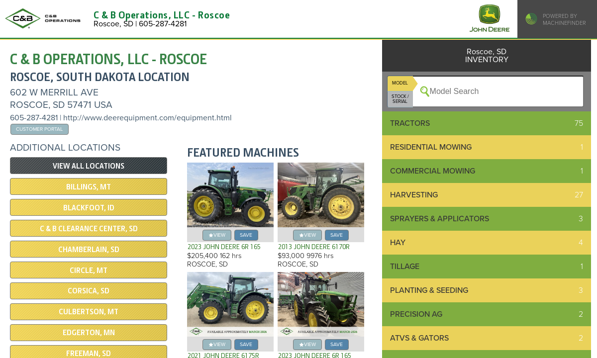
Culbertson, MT (88, 312)
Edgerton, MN (89, 333)
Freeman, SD (88, 354)
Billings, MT (88, 187)
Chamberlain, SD (88, 250)
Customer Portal (39, 129)
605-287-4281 (34, 118)
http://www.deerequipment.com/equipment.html (147, 118)
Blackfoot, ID (88, 208)
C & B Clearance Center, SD (89, 229)
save (246, 235)
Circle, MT (88, 270)
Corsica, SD (88, 291)
